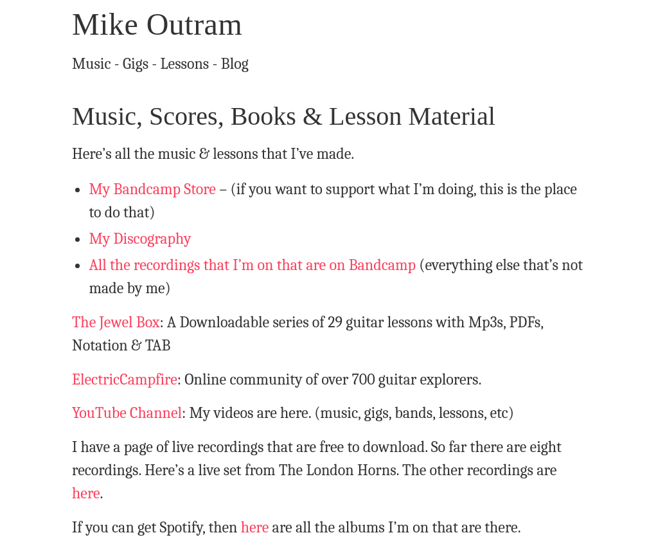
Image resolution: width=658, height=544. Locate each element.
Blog (235, 64)
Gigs (135, 64)
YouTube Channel (127, 413)
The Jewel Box (115, 322)
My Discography (140, 239)
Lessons (185, 64)
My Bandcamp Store (152, 189)
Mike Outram (157, 24)
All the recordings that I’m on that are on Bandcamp (252, 265)
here (86, 493)
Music (91, 64)
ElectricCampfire (124, 379)
